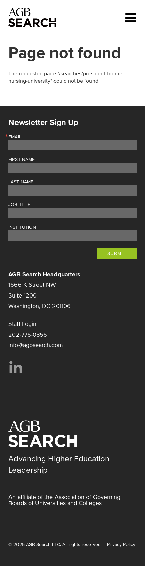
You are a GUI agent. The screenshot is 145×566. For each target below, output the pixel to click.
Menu (131, 17)
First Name (21, 159)
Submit (116, 253)
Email (14, 137)
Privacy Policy (121, 544)
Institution (22, 227)
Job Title (19, 204)
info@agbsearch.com (35, 345)
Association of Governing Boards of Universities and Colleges (64, 500)
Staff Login (22, 324)
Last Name (20, 182)
